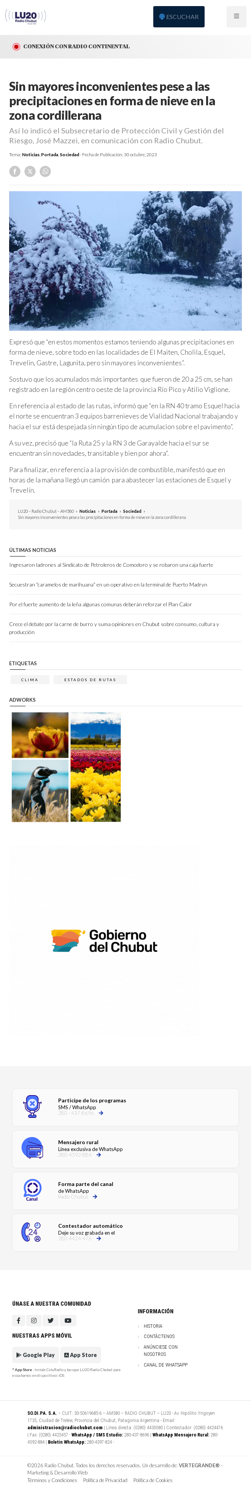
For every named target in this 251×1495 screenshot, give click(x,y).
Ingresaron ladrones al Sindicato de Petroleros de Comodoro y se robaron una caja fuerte (111, 564)
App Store (80, 1355)
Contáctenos (159, 1336)
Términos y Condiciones (52, 1480)
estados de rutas (90, 679)
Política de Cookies (153, 1480)
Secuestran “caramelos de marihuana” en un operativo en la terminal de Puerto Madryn (108, 584)
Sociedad (69, 154)
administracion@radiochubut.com (65, 1427)
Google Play (35, 1355)
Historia (153, 1326)
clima (30, 679)
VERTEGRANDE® (199, 1465)
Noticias (31, 154)
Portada (49, 154)
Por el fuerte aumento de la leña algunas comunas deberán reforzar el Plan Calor (100, 604)
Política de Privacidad (105, 1480)
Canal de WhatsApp (165, 1365)
